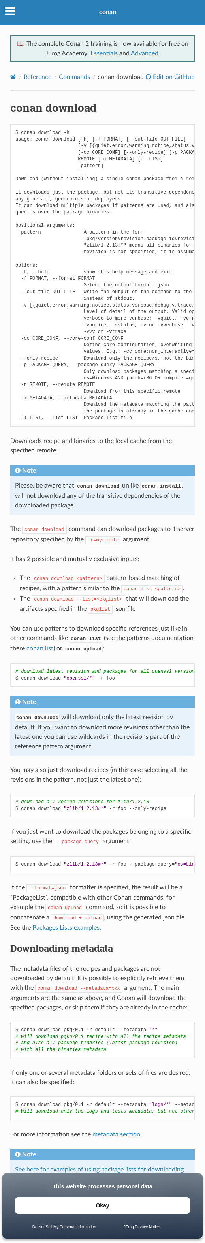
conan (107, 12)
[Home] (13, 76)
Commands (74, 77)
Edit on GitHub (173, 77)
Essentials (104, 53)
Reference (37, 77)
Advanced (144, 53)
